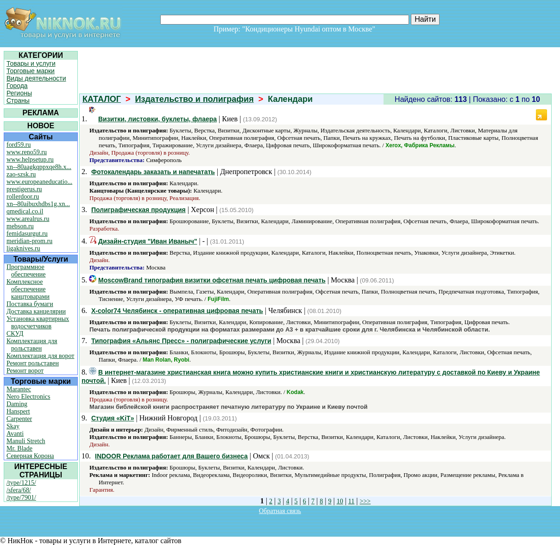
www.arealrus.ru (27, 218)
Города (17, 85)
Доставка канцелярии (36, 311)
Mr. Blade (19, 448)
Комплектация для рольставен (31, 345)
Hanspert (18, 411)
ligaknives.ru (23, 248)
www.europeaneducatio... (39, 181)
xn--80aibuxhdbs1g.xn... (38, 203)
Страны (18, 100)
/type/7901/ (21, 497)
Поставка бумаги (29, 304)
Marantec (18, 389)
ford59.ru (18, 144)
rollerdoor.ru (22, 196)
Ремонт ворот (25, 370)
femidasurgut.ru (27, 233)
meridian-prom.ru (29, 241)
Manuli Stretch (25, 441)
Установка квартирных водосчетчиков (37, 322)
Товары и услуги (31, 63)
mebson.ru (20, 226)
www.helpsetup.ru (30, 159)
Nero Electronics (28, 396)
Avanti (15, 433)
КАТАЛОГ (101, 99)
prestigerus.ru (24, 189)
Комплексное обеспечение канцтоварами (28, 289)
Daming (16, 404)
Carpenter (19, 418)
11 (351, 501)
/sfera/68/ (18, 490)
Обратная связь (280, 510)
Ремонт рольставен (32, 363)
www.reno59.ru (26, 152)
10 (340, 501)
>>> (365, 501)
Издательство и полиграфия (194, 99)
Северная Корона (30, 455)
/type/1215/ (21, 482)
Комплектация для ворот (40, 355)
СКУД (14, 333)
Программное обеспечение (26, 270)
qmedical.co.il (24, 211)
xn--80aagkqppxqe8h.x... (38, 166)
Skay (12, 426)
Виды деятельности (36, 78)
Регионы (19, 93)
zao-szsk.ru (21, 174)
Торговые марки (30, 71)
